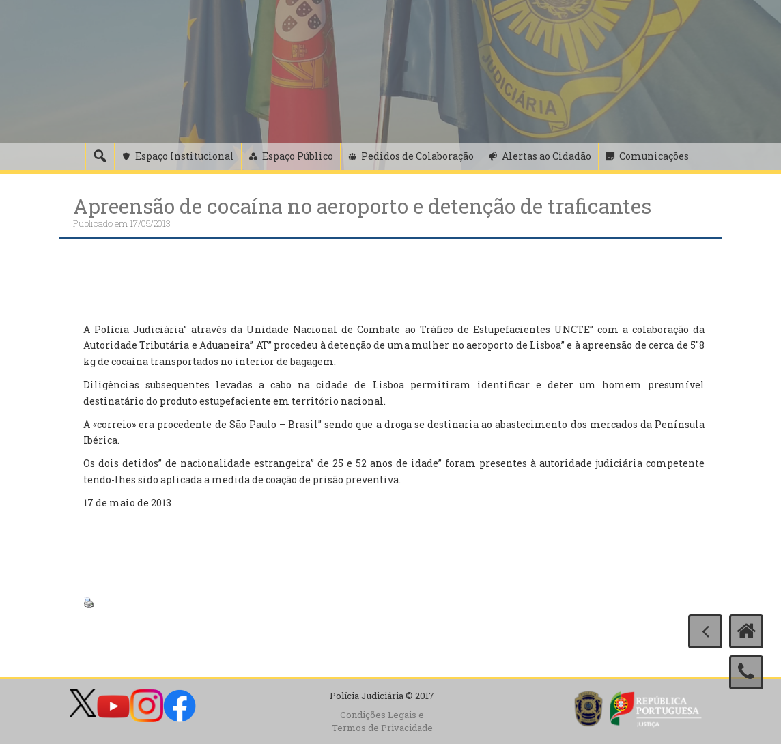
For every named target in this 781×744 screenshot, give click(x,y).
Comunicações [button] (654, 155)
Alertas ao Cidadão (546, 155)
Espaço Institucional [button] (184, 155)
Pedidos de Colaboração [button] (417, 155)
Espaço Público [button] (297, 155)
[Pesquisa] (99, 156)
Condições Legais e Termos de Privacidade (382, 721)
